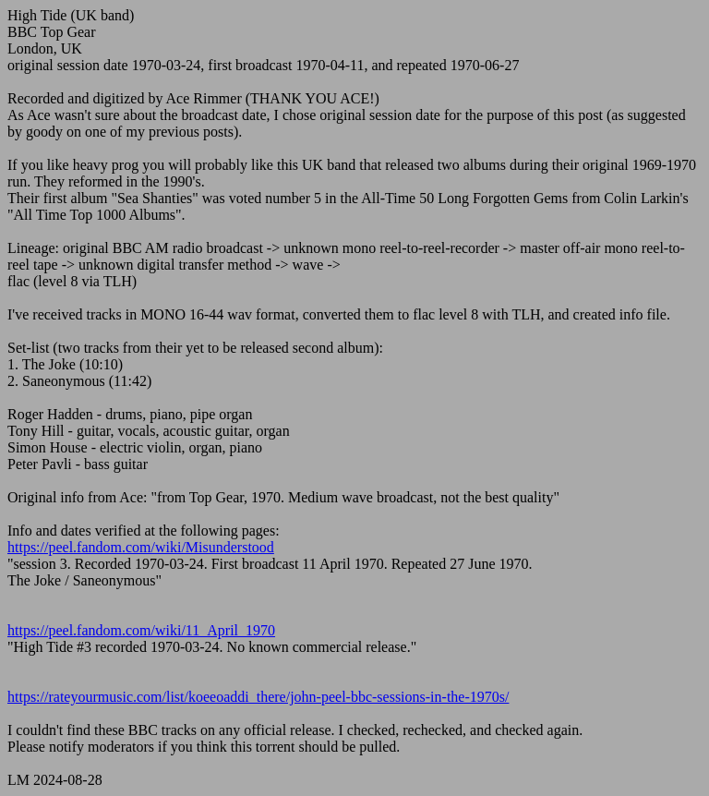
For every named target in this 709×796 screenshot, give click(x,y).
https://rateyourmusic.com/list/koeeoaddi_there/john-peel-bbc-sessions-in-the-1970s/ (258, 697)
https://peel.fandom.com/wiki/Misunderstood (140, 547)
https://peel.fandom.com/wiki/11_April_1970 (141, 630)
